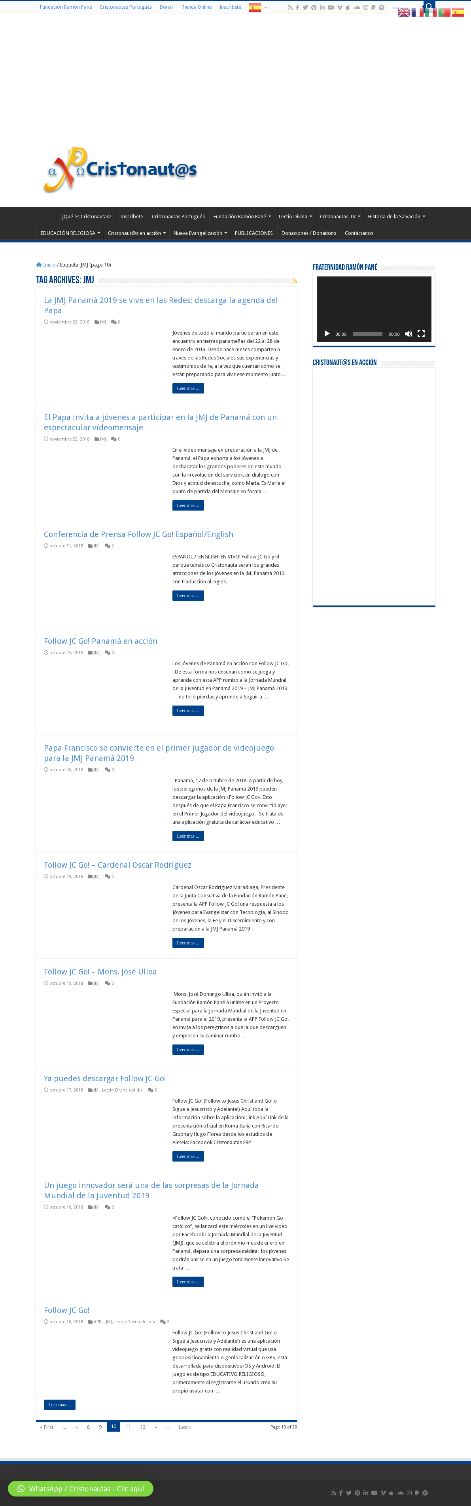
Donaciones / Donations (309, 233)
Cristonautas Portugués (126, 7)
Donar (167, 7)
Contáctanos (359, 233)
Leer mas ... (188, 388)
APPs (99, 1321)
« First (46, 1427)
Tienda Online (197, 7)
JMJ (103, 322)
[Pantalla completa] (421, 334)
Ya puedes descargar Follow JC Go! (105, 1078)
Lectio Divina (293, 216)
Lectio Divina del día (122, 1090)
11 (128, 1427)
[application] (374, 309)
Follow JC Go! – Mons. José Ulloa (100, 971)
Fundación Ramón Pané (66, 7)
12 (143, 1427)
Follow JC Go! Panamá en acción (100, 641)
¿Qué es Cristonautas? (86, 216)
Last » (185, 1427)
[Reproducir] (327, 334)
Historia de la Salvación (394, 216)
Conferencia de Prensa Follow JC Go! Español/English (138, 534)
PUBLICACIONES (254, 233)
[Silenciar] (408, 334)
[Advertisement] (235, 80)
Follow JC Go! (67, 1310)
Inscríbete (230, 7)
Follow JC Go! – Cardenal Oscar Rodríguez (117, 865)
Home (46, 215)
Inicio (46, 265)
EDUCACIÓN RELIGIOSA (68, 233)
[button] (80, 1489)
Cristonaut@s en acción (134, 233)
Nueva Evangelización (198, 233)
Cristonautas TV (338, 216)
